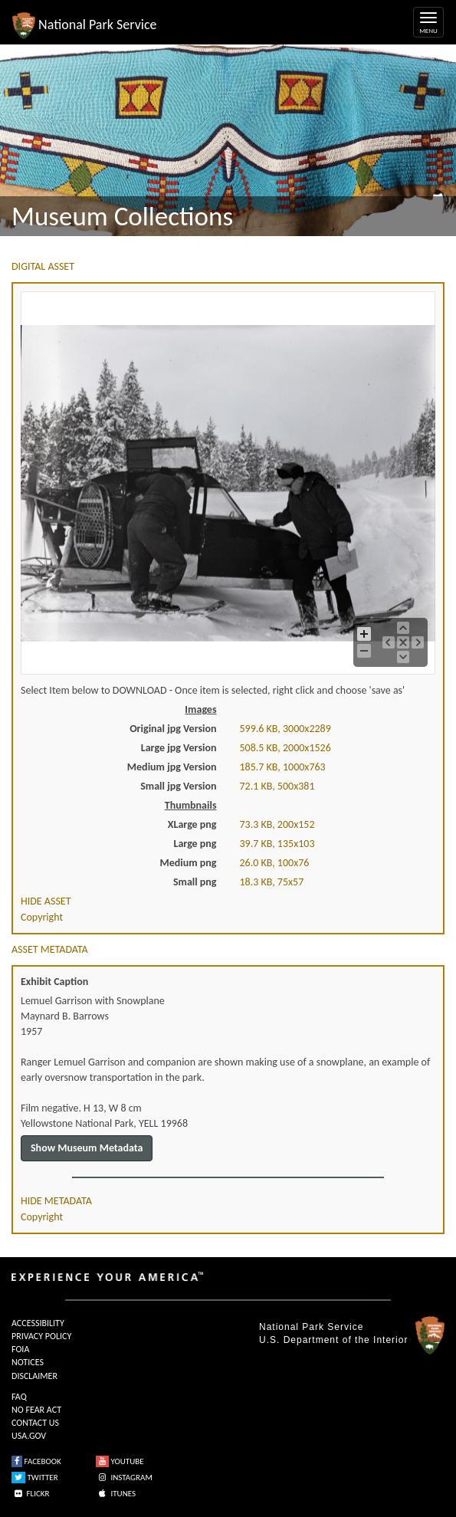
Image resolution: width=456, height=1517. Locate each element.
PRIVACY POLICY (41, 1336)
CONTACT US (35, 1422)
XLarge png (192, 824)
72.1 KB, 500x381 (277, 786)
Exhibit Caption (54, 981)
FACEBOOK (36, 1461)
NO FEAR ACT (36, 1409)
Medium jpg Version (172, 766)
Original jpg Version (173, 728)
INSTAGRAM (124, 1478)
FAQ (19, 1396)
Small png (195, 881)
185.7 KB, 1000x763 (283, 766)
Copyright (42, 917)
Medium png (188, 862)
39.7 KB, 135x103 (277, 843)
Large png (194, 843)
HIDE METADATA (56, 1200)
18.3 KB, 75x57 (272, 881)
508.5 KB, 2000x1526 (285, 747)
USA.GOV (28, 1435)
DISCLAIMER (34, 1376)
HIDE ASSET (46, 901)
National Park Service (311, 1327)
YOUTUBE (120, 1461)
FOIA (20, 1349)
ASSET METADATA (49, 949)
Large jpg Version (179, 747)
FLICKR (30, 1494)
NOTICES (27, 1362)
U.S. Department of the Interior (333, 1340)
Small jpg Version (178, 786)
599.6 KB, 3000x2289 (285, 728)
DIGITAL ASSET (42, 266)
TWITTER (34, 1478)
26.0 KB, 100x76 (275, 862)
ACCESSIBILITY (37, 1323)
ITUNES (116, 1494)
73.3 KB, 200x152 (277, 824)
